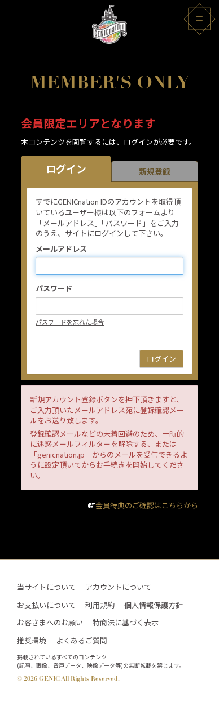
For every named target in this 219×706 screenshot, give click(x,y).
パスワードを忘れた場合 (70, 321)
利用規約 (100, 605)
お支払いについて (46, 605)
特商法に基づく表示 (126, 623)
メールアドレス (61, 249)
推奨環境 (31, 641)
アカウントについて (118, 587)
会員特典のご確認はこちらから (146, 505)
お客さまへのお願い (50, 623)
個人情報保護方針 (153, 605)
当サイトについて (46, 587)
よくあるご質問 (81, 641)
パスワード (54, 288)
